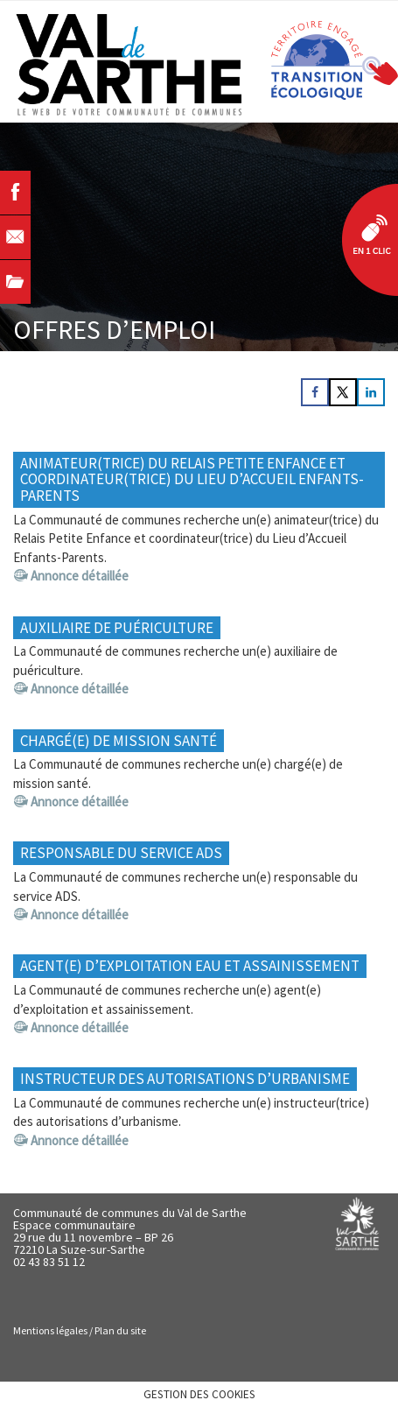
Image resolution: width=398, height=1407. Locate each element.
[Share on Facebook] (315, 392)
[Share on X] (343, 392)
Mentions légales (50, 1330)
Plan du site (120, 1330)
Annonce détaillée (80, 575)
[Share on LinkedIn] (371, 392)
